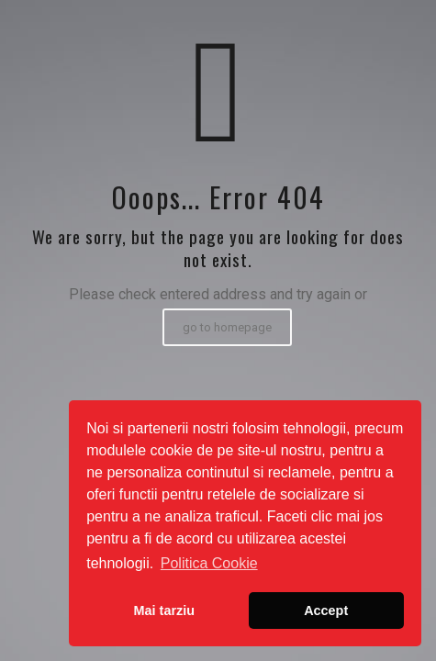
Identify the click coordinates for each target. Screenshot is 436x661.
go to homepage (227, 327)
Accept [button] (326, 610)
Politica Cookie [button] (209, 563)
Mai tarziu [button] (164, 610)
